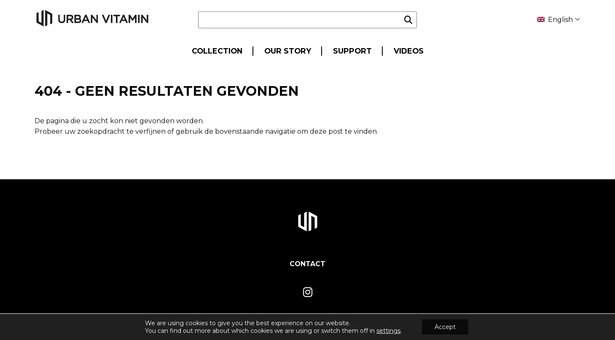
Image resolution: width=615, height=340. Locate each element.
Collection (217, 50)
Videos (409, 50)
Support (352, 50)
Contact (307, 264)
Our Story (287, 50)
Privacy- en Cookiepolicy (547, 327)
